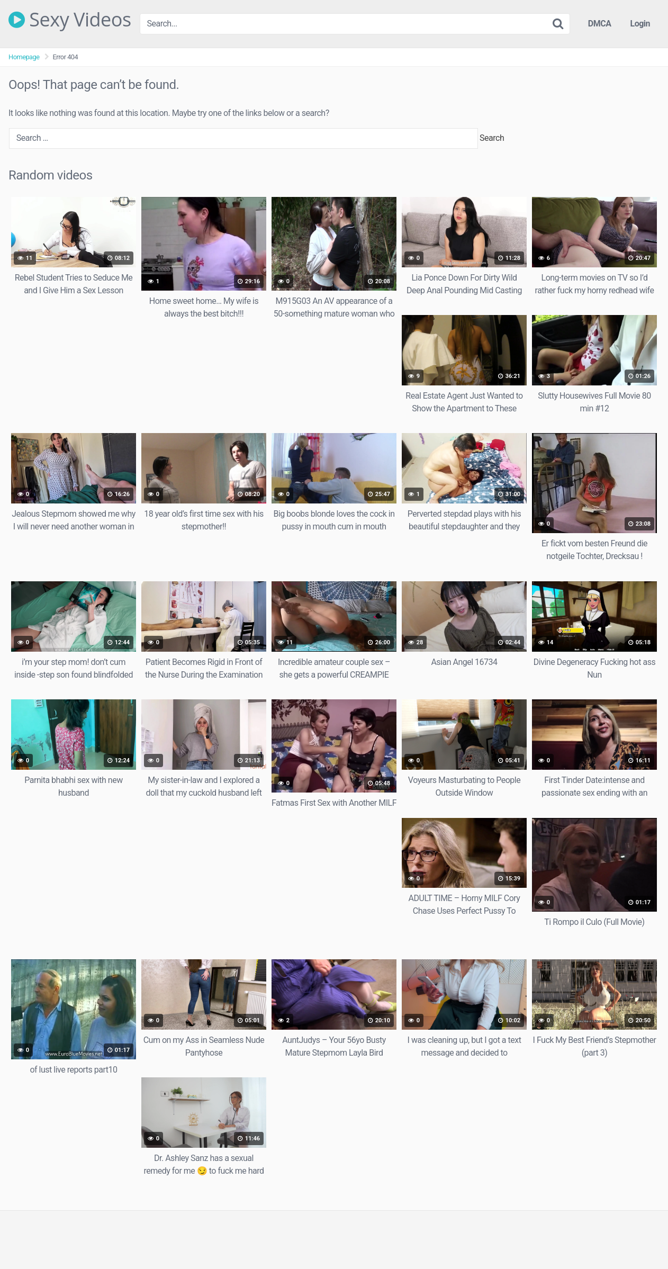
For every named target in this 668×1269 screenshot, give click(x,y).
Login (640, 24)
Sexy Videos (69, 19)
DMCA (599, 24)
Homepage (24, 57)
